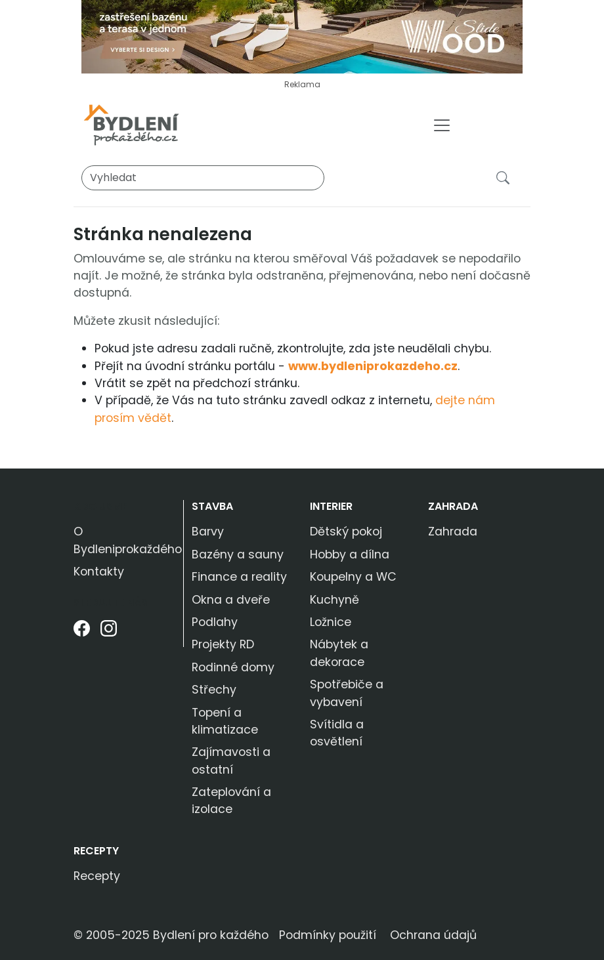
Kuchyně (334, 600)
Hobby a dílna (349, 554)
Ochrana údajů (433, 935)
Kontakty (99, 571)
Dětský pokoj (346, 531)
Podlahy (215, 622)
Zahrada (453, 506)
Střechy (214, 690)
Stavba (212, 506)
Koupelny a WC (353, 577)
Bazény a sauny (238, 554)
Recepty (96, 850)
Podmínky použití (327, 935)
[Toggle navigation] (442, 125)
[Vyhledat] (202, 177)
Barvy (208, 531)
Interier (331, 506)
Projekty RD (223, 644)
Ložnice (330, 622)
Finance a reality (239, 577)
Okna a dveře (231, 600)
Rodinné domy (233, 667)
